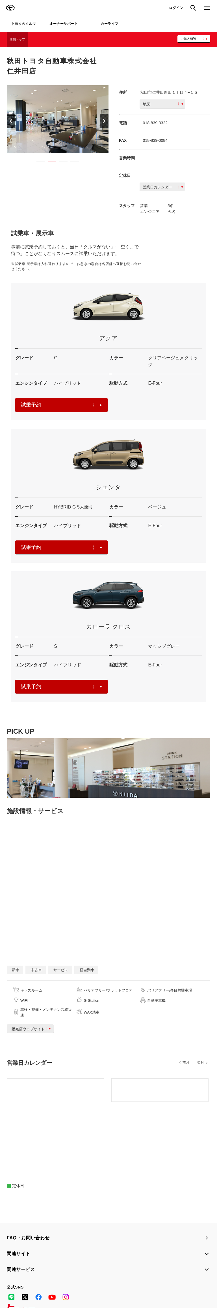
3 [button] (60, 163)
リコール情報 (90, 1288)
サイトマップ (17, 1280)
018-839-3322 (155, 123)
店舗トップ (17, 39)
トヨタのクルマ (23, 24)
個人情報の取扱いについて (90, 1280)
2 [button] (49, 163)
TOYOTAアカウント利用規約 (139, 1280)
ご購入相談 (188, 38)
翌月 (200, 1062)
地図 (163, 104)
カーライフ (109, 24)
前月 (186, 1062)
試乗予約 (61, 405)
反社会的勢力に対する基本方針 (31, 1288)
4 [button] (71, 163)
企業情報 (68, 1288)
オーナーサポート (63, 24)
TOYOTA (10, 8)
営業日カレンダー (163, 187)
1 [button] (37, 163)
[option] (57, 119)
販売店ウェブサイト (32, 1029)
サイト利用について (48, 1280)
